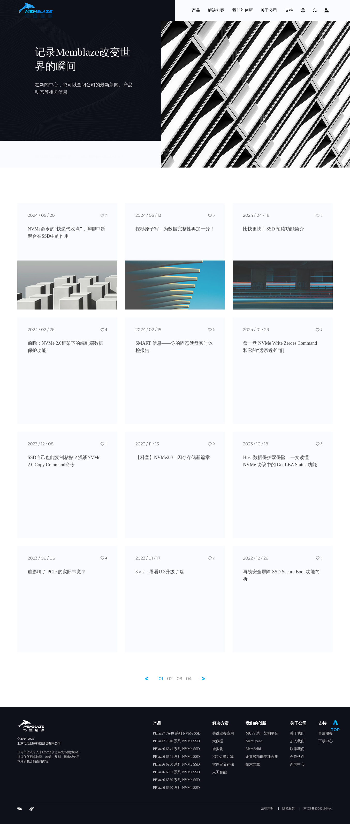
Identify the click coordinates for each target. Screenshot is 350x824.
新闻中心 (297, 764)
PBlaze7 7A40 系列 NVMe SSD (177, 733)
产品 (157, 723)
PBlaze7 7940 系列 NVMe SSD (176, 741)
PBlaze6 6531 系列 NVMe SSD (176, 772)
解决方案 (220, 723)
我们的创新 (256, 723)
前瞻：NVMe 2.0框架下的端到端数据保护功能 (65, 351)
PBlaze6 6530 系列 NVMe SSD (176, 780)
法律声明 (267, 808)
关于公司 (298, 723)
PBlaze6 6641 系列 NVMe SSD (176, 749)
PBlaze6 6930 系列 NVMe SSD (176, 764)
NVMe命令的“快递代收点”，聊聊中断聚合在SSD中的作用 (66, 236)
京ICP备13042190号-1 (318, 808)
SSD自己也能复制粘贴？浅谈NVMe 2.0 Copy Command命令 (64, 465)
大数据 (217, 741)
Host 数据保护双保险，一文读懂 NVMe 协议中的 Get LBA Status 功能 (280, 465)
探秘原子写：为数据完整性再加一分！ (175, 233)
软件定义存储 (223, 764)
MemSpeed (254, 741)
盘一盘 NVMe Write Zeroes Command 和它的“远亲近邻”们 (280, 351)
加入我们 (297, 741)
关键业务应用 (223, 733)
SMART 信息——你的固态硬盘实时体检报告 (174, 351)
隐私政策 (288, 808)
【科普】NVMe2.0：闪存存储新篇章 (172, 461)
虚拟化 (217, 749)
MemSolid (253, 749)
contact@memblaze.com (100, 154)
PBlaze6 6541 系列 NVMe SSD (176, 757)
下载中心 (325, 741)
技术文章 (253, 764)
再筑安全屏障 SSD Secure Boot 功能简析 (281, 579)
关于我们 (297, 733)
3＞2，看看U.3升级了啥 (159, 575)
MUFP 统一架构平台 (262, 733)
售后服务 (325, 733)
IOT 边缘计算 (223, 757)
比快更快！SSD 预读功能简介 (273, 233)
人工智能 (219, 772)
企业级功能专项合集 (262, 757)
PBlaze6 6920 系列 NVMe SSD (176, 788)
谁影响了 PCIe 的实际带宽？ (57, 575)
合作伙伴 (297, 757)
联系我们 (297, 749)
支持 (322, 723)
